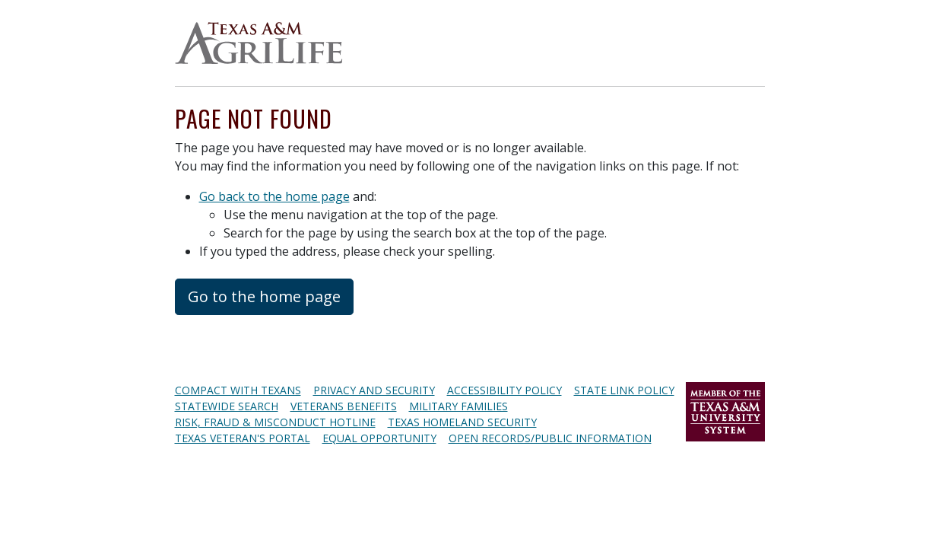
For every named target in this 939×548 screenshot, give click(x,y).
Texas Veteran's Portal (242, 438)
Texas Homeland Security (462, 422)
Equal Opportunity (379, 438)
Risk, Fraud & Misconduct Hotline (275, 422)
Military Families (458, 406)
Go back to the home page (274, 196)
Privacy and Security (374, 390)
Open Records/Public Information (550, 438)
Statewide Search (226, 406)
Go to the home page (264, 296)
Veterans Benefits (343, 406)
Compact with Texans (238, 390)
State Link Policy (624, 390)
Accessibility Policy (504, 390)
